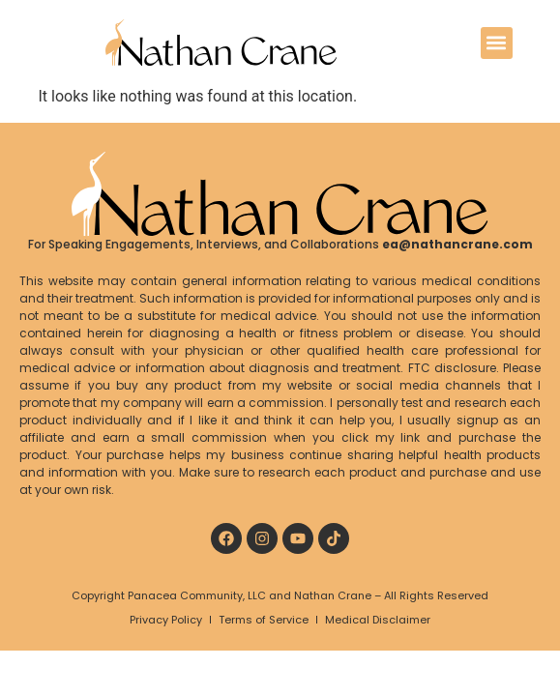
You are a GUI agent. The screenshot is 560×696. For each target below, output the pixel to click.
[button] (497, 43)
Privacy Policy (166, 619)
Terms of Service (264, 619)
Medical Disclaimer (377, 619)
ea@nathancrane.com (457, 244)
